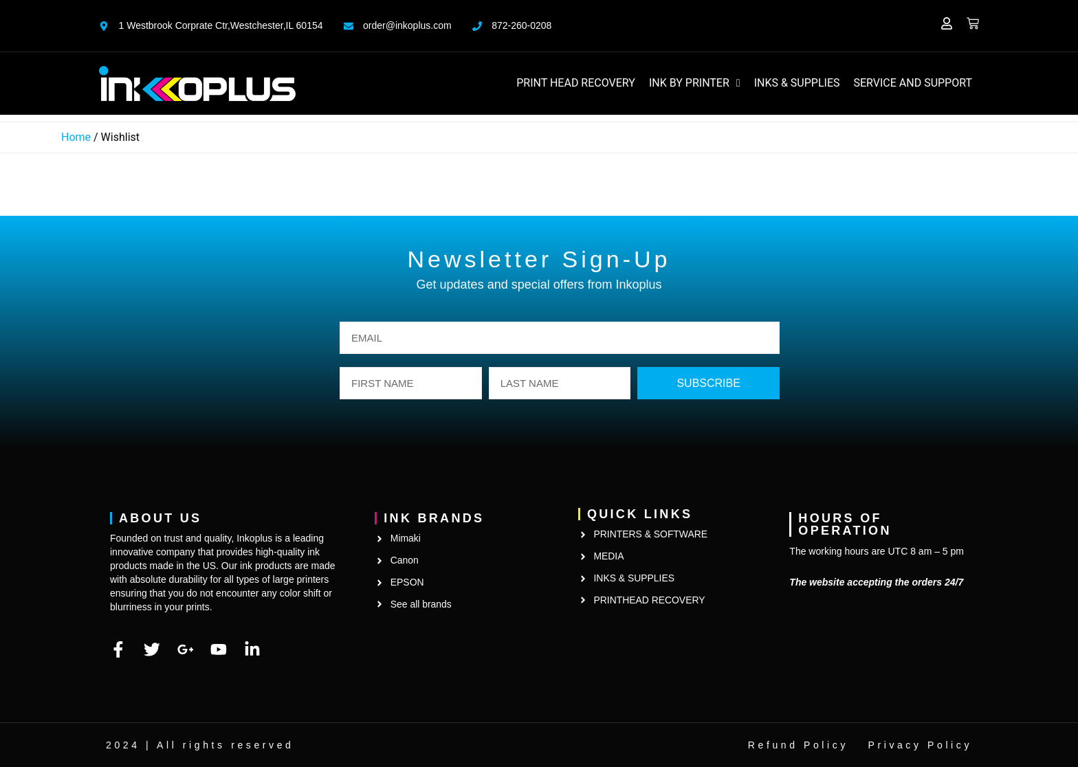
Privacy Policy (920, 745)
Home (76, 137)
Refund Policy (798, 745)
